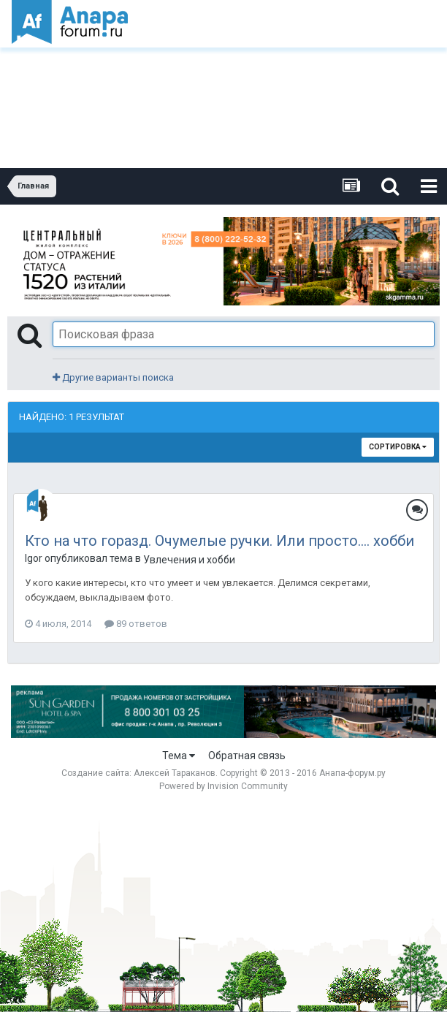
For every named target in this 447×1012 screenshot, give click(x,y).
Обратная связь (247, 755)
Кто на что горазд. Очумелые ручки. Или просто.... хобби (219, 540)
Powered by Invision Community (223, 786)
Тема (178, 755)
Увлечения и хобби (189, 560)
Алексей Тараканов (174, 773)
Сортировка (398, 447)
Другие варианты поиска (113, 377)
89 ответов (135, 623)
